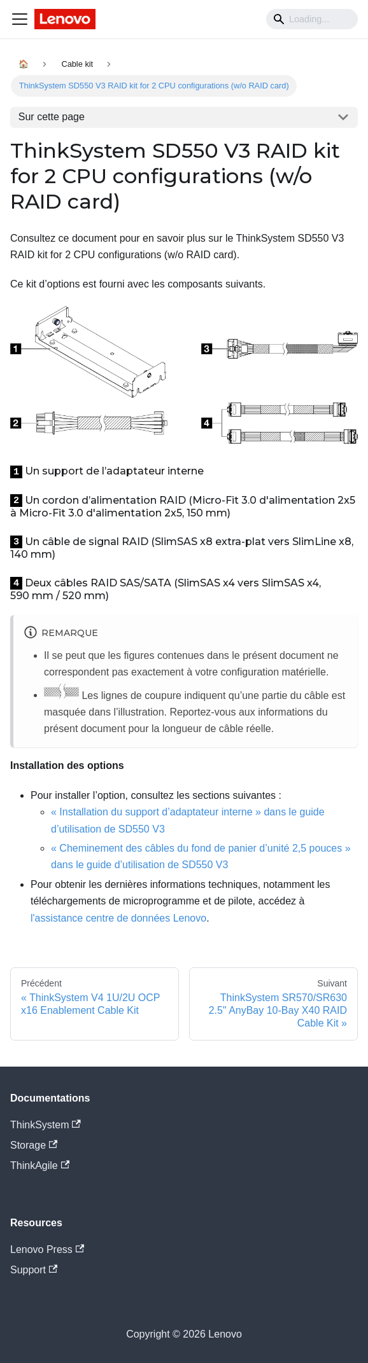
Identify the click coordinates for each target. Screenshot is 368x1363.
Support (33, 1269)
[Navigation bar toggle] (19, 19)
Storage (33, 1145)
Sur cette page (51, 116)
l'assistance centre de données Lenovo (118, 918)
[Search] (312, 19)
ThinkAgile (39, 1165)
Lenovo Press (47, 1249)
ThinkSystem (45, 1124)
